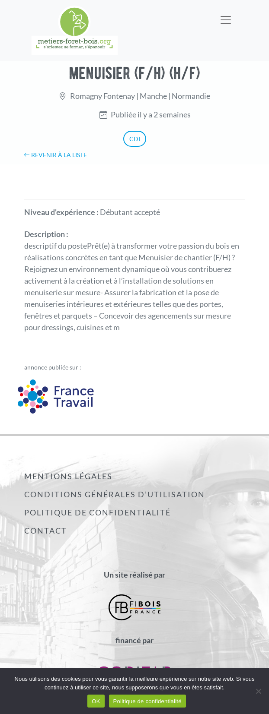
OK (96, 701)
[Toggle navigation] (226, 14)
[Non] (258, 691)
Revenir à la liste (55, 154)
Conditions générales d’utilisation (114, 494)
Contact (45, 530)
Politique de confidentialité (97, 512)
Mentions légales (68, 476)
